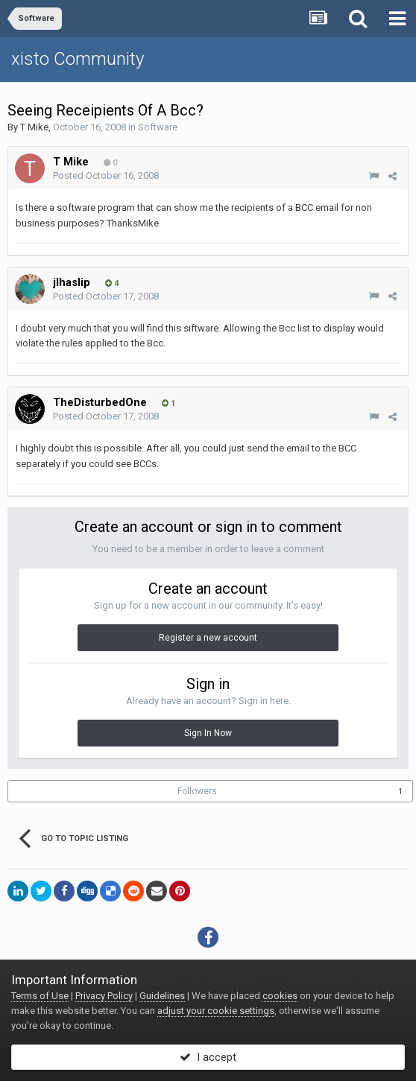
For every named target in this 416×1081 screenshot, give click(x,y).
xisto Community (77, 58)
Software (157, 127)
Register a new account (208, 638)
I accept (208, 1057)
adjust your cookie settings (215, 1010)
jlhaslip (71, 282)
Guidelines (162, 995)
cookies (279, 995)
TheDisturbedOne (100, 402)
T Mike (34, 127)
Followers (197, 791)
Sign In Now (208, 733)
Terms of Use (40, 995)
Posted (106, 175)
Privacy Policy (104, 995)
